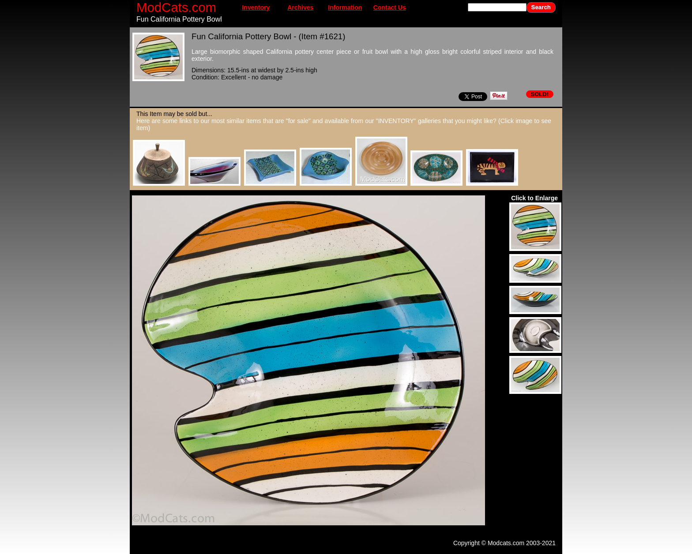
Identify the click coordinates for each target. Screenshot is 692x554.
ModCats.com (176, 7)
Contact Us (389, 7)
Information (345, 7)
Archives (300, 7)
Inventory (256, 7)
